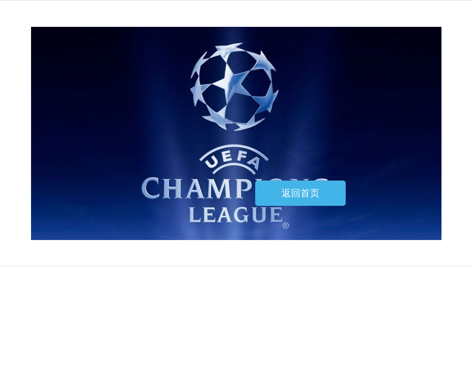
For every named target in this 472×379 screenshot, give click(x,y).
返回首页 (300, 193)
